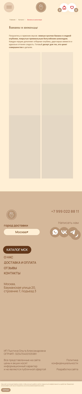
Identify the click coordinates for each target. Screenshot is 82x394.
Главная (12, 20)
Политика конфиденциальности (65, 361)
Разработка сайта (67, 369)
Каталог (21, 20)
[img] (9, 7)
